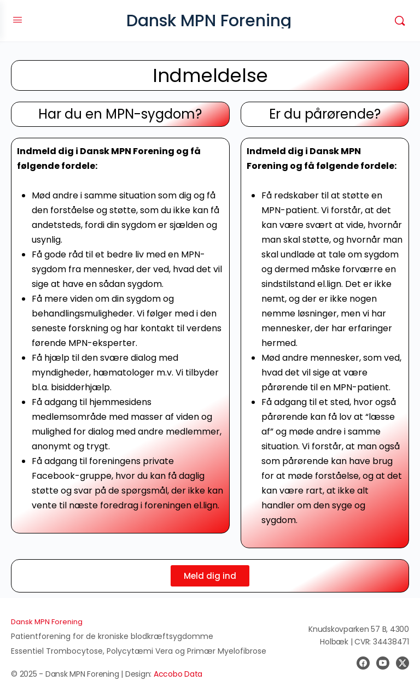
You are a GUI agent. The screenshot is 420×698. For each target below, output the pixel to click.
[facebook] (363, 663)
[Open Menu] (17, 20)
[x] (402, 663)
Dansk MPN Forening (208, 21)
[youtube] (382, 663)
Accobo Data (178, 673)
